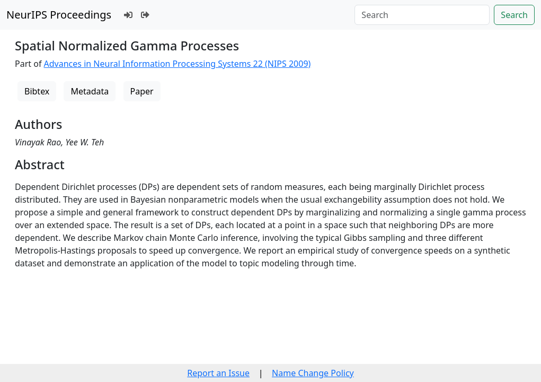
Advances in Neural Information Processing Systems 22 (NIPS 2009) (177, 64)
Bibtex (36, 91)
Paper (142, 91)
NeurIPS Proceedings (58, 14)
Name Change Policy (313, 373)
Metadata (89, 91)
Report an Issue (218, 373)
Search (514, 15)
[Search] (422, 15)
